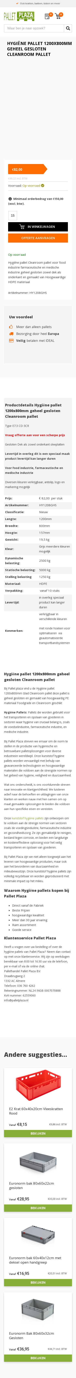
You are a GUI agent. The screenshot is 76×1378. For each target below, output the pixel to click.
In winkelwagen (37, 226)
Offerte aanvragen (38, 238)
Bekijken (38, 1133)
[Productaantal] (13, 215)
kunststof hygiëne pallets (28, 818)
